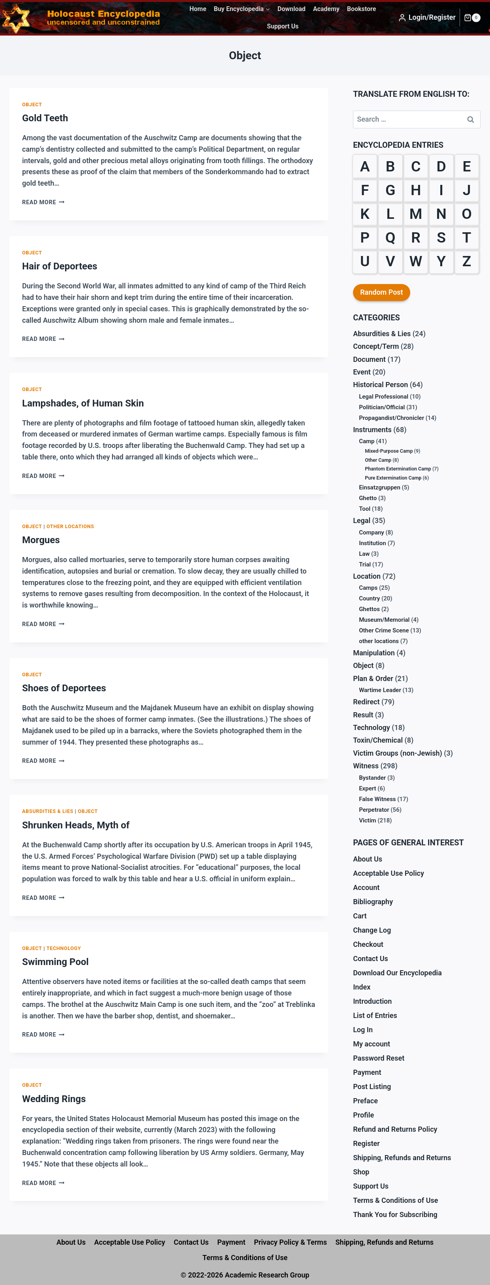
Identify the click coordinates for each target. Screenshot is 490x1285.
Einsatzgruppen (379, 487)
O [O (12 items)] (467, 213)
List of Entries (375, 1015)
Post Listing (372, 1086)
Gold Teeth (45, 118)
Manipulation (374, 653)
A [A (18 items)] (365, 166)
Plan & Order (373, 678)
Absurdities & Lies (47, 811)
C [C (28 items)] (416, 166)
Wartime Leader (380, 690)
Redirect (366, 702)
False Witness (377, 799)
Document (369, 359)
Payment (367, 1072)
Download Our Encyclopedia (397, 973)
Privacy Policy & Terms (290, 1242)
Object (32, 104)
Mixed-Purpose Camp (389, 451)
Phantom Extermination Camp (398, 469)
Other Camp (378, 460)
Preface (365, 1101)
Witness (366, 766)
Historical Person (380, 384)
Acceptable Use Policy (388, 873)
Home (198, 9)
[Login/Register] (427, 18)
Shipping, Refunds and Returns (402, 1157)
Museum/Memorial (384, 619)
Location (367, 576)
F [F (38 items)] (365, 190)
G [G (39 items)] (390, 190)
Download (292, 9)
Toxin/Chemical (378, 740)
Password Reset (378, 1058)
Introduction (372, 1001)
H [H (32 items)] (416, 190)
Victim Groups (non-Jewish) (397, 753)
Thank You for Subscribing (395, 1214)
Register (366, 1143)
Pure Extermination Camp (393, 478)
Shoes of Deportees (64, 688)
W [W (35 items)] (415, 261)
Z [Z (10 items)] (466, 261)
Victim (367, 820)
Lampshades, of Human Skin (83, 403)
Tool (364, 508)
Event (362, 372)
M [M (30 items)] (415, 213)
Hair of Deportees (59, 266)
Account (366, 887)
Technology (64, 948)
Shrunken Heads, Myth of (76, 825)
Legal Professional (383, 396)
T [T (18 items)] (466, 237)
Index (361, 987)
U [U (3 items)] (365, 261)
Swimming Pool (55, 961)
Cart (359, 916)
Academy (326, 9)
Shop (361, 1172)
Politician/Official (382, 407)
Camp (366, 441)
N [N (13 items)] (441, 213)
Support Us (283, 26)
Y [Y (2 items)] (441, 261)
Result (363, 715)
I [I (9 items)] (441, 190)
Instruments (372, 429)
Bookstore (361, 9)
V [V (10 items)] (390, 261)
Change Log (372, 930)
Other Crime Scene (384, 630)
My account (371, 1044)
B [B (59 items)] (390, 166)
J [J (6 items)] (467, 190)
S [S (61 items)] (441, 237)
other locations (70, 526)
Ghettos (369, 609)
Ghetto (368, 498)
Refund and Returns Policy (395, 1129)
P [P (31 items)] (365, 237)
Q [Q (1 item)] (390, 237)
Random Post (381, 292)
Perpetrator (374, 809)
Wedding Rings (54, 1098)
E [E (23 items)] (467, 166)
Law (364, 553)
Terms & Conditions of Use (395, 1200)
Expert (367, 788)
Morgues (41, 540)
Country (369, 598)
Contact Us (370, 958)
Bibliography (373, 901)
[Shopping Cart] (472, 17)
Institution (372, 543)
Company (371, 532)
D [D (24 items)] (441, 166)
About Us (367, 859)
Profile (363, 1115)
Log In (363, 1029)
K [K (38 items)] (365, 213)
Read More (43, 202)
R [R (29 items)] (416, 237)
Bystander (372, 777)
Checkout (368, 944)
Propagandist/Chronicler (391, 417)
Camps (368, 587)
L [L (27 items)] (390, 213)
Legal (361, 520)
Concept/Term (376, 346)
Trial (365, 564)
